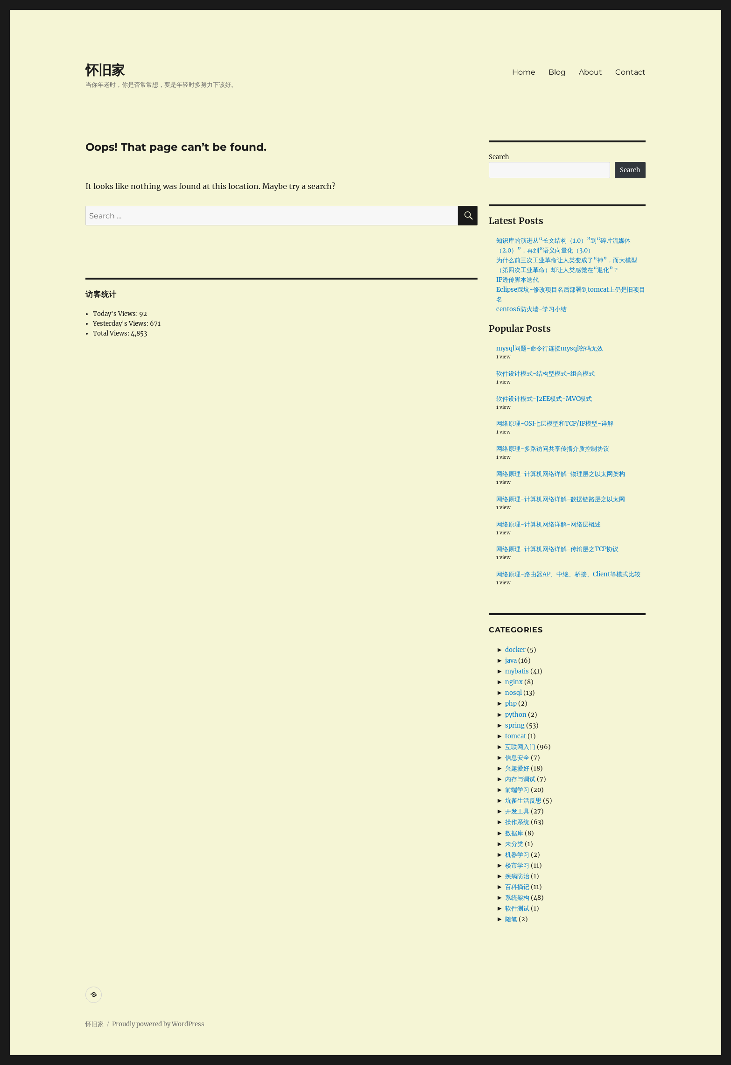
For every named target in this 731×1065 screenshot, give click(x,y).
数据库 (514, 833)
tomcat (515, 736)
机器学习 (517, 855)
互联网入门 (520, 747)
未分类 (514, 844)
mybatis (517, 671)
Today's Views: (116, 314)
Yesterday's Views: (121, 324)
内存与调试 (520, 779)
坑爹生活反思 (523, 801)
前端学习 (517, 790)
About (590, 72)
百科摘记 (517, 887)
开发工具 (517, 811)
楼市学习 (517, 865)
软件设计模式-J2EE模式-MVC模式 (544, 399)
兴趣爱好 (517, 768)
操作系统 (517, 822)
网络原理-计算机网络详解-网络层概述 (548, 524)
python (516, 715)
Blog (557, 72)
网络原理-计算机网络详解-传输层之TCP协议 (557, 549)
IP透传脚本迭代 (517, 280)
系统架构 (517, 898)
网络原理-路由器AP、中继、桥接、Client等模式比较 (568, 574)
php (511, 704)
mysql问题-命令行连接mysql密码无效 (549, 348)
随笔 (511, 919)
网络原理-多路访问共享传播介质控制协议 (552, 449)
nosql (513, 693)
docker (515, 650)
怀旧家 (105, 70)
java (511, 661)
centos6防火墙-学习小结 (531, 309)
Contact (630, 72)
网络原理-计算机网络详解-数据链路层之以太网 (560, 499)
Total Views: (112, 333)
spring (515, 725)
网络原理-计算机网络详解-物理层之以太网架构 (560, 474)
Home (523, 72)
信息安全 (517, 758)
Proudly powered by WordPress (158, 1024)
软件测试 (517, 908)
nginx (514, 682)
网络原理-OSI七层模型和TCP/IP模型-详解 (554, 423)
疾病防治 (517, 876)
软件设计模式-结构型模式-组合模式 (545, 374)
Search (499, 157)
